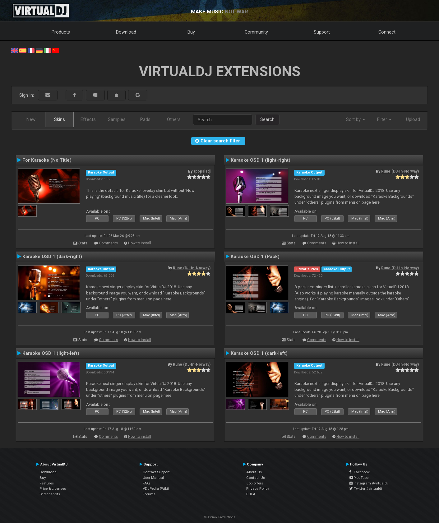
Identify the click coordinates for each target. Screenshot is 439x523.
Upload (413, 119)
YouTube (358, 477)
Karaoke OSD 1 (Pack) (255, 256)
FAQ (146, 483)
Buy (191, 32)
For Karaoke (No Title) (47, 160)
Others (174, 119)
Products (61, 32)
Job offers (254, 483)
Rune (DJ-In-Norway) (400, 171)
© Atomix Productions (219, 517)
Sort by (355, 119)
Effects (88, 119)
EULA (251, 494)
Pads (145, 119)
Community (256, 32)
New (30, 119)
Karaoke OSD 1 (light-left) (50, 353)
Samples (117, 119)
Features (46, 483)
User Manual (153, 477)
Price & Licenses (52, 488)
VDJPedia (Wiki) (156, 488)
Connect (386, 32)
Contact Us (255, 477)
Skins (59, 119)
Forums (149, 494)
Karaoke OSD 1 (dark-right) (52, 256)
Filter (384, 119)
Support (322, 32)
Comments (108, 243)
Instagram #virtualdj (368, 483)
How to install (139, 243)
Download (126, 32)
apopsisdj (201, 171)
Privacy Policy (257, 488)
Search (267, 119)
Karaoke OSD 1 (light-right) (260, 160)
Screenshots (49, 494)
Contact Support (156, 472)
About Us (254, 472)
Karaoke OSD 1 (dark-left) (259, 353)
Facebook (359, 472)
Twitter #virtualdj (365, 488)
